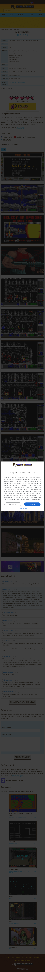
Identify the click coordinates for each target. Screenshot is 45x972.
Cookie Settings (26, 499)
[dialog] (22, 486)
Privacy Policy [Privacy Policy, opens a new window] (36, 499)
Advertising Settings (22, 497)
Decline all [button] (12, 504)
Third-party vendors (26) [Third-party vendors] (21, 487)
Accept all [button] (32, 504)
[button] (22, 508)
